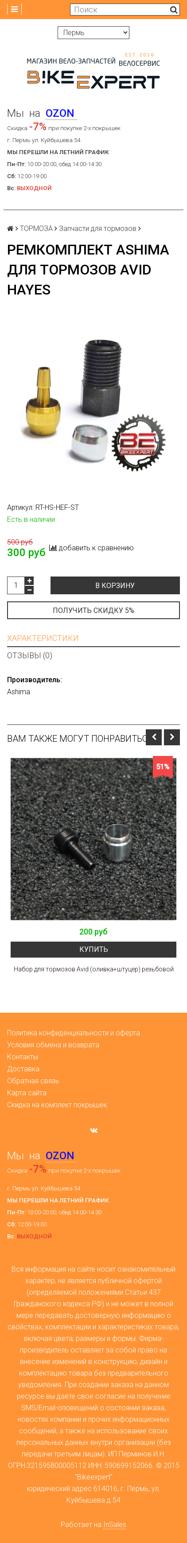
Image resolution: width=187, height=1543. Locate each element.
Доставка (23, 1069)
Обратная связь (33, 1081)
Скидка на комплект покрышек (57, 1105)
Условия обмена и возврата (53, 1045)
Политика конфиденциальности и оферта (73, 1033)
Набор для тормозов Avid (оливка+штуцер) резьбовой (94, 969)
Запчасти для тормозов (97, 228)
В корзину (115, 585)
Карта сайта (27, 1093)
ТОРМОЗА (36, 228)
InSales (114, 1524)
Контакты (22, 1057)
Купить (93, 949)
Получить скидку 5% (93, 610)
